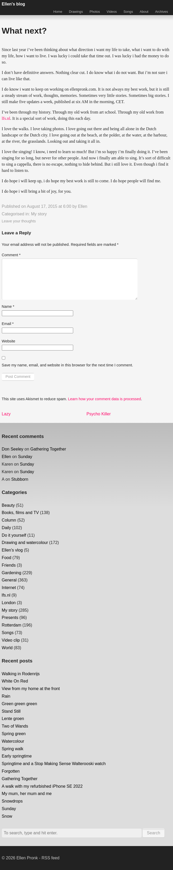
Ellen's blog (13, 4)
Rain (6, 696)
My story (39, 214)
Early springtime (17, 756)
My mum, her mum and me (27, 793)
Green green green (19, 704)
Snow (7, 816)
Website (8, 341)
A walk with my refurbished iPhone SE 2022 (42, 786)
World (7, 648)
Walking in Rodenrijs (21, 674)
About (144, 12)
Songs (128, 12)
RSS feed (50, 858)
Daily (6, 527)
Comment (11, 255)
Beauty (8, 505)
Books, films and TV (20, 512)
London (9, 602)
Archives (161, 12)
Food (6, 557)
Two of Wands (15, 726)
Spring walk (13, 749)
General (9, 580)
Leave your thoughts (19, 221)
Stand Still (11, 711)
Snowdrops (12, 801)
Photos (95, 12)
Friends (9, 565)
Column (9, 520)
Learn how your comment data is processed (104, 399)
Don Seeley (13, 449)
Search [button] (153, 833)
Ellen (82, 206)
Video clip (11, 640)
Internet (9, 587)
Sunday (25, 456)
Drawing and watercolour (25, 542)
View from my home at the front (31, 688)
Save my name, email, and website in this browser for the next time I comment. (67, 365)
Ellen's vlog (12, 550)
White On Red (15, 681)
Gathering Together (48, 449)
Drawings (76, 12)
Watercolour (13, 741)
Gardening (11, 573)
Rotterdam (11, 625)
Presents (10, 617)
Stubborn (19, 479)
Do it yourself (14, 535)
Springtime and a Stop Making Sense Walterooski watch (54, 763)
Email (8, 324)
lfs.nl (6, 118)
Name (8, 306)
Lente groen (13, 718)
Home (57, 12)
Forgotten (11, 771)
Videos (112, 12)
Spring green (14, 733)
